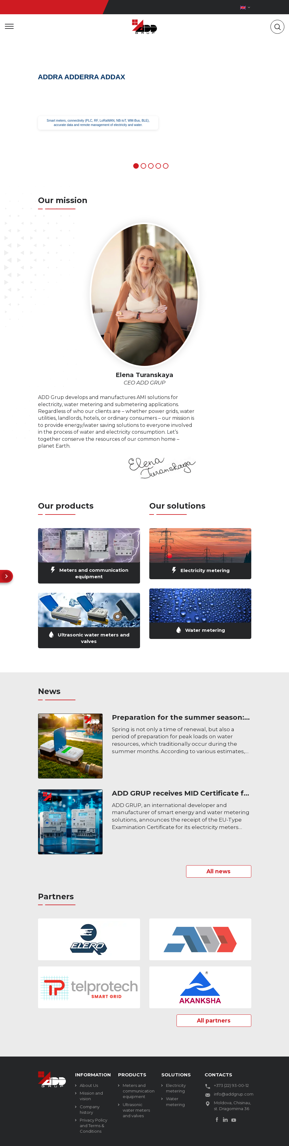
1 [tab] (136, 166)
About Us (89, 1085)
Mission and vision (91, 1096)
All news (217, 871)
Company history (90, 1110)
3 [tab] (151, 166)
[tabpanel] (144, 111)
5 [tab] (165, 166)
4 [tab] (158, 166)
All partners (212, 1021)
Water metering (175, 1102)
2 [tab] (143, 166)
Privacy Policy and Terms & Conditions (93, 1126)
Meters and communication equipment (137, 1091)
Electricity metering (176, 1088)
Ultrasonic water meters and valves (136, 1111)
